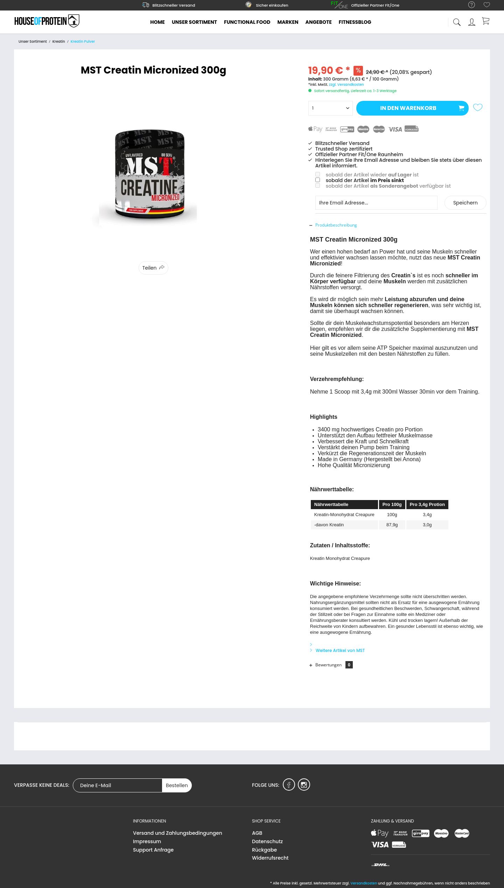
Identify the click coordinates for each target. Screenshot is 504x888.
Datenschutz (267, 841)
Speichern (465, 202)
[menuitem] (468, 5)
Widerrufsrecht (270, 857)
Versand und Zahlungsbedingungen (177, 833)
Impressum (147, 841)
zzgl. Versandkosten (346, 84)
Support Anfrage (153, 849)
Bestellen (177, 785)
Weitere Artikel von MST (337, 650)
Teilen (149, 267)
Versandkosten (363, 883)
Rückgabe (264, 849)
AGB (257, 833)
